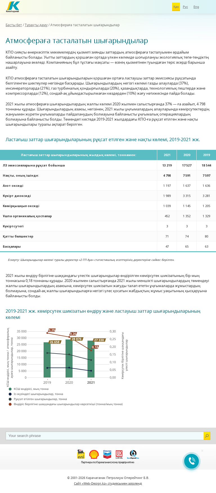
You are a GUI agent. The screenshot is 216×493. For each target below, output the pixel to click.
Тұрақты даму (36, 25)
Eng (196, 7)
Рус (185, 7)
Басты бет (14, 25)
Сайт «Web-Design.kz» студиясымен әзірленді (108, 483)
